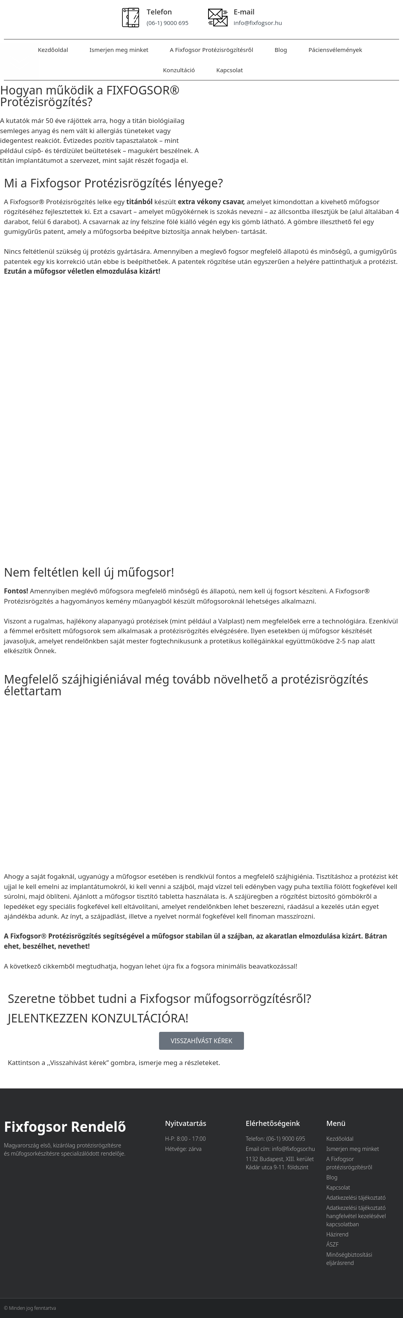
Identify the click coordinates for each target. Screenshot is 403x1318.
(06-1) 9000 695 (167, 23)
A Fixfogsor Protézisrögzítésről (211, 49)
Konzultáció (179, 70)
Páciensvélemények (335, 49)
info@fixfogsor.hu (258, 23)
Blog (281, 49)
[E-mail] (218, 17)
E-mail (244, 11)
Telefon (159, 11)
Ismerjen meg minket (119, 49)
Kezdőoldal (53, 49)
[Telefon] (130, 17)
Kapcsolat (229, 70)
